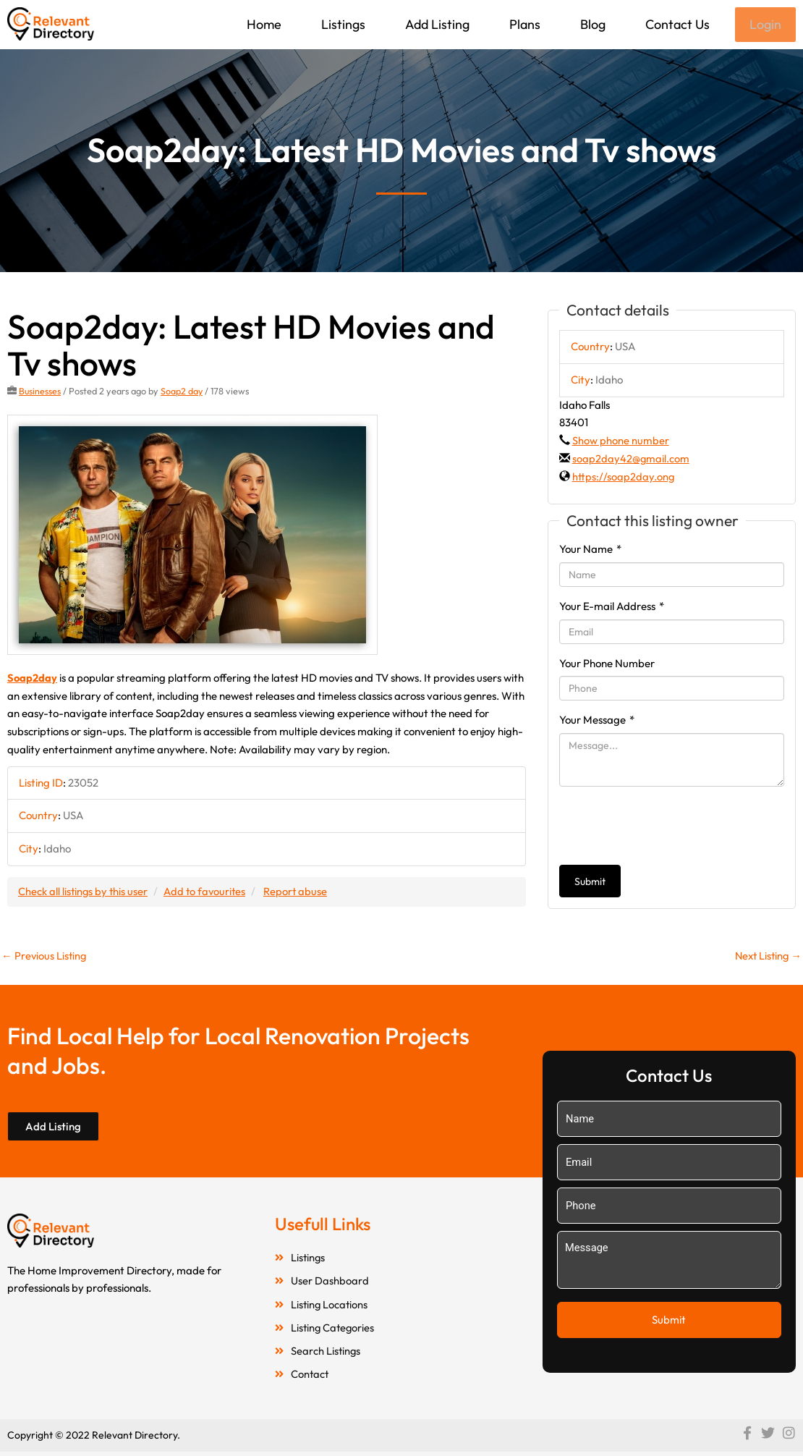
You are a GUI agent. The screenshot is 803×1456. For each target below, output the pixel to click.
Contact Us (676, 24)
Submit (590, 882)
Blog (591, 24)
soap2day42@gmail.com (631, 460)
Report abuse (300, 892)
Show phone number (620, 442)
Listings (342, 24)
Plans (523, 24)
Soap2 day (182, 392)
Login (765, 25)
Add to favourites (208, 892)
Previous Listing (44, 956)
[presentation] (669, 827)
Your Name (590, 550)
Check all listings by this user (84, 892)
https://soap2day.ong (623, 478)
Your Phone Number (607, 665)
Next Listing (766, 956)
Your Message (596, 721)
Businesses (40, 392)
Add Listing (436, 24)
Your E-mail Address (611, 607)
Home (262, 24)
